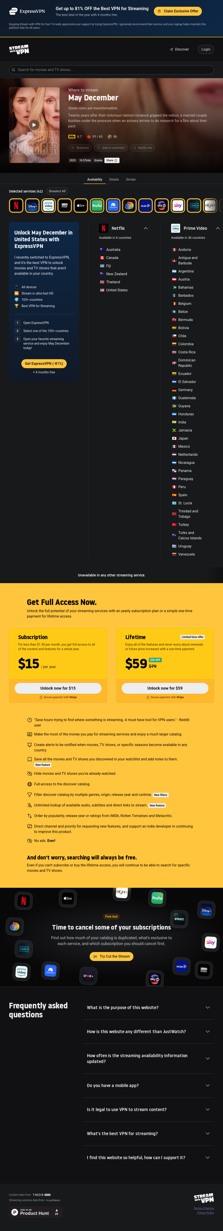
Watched (80, 148)
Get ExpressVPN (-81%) (44, 363)
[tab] (95, 179)
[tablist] (111, 179)
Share (112, 160)
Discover (179, 49)
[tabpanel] (111, 383)
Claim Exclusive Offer (177, 11)
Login (205, 49)
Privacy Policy (205, 1212)
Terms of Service (204, 1208)
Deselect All (57, 191)
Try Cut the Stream (111, 956)
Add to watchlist (111, 148)
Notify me (142, 148)
